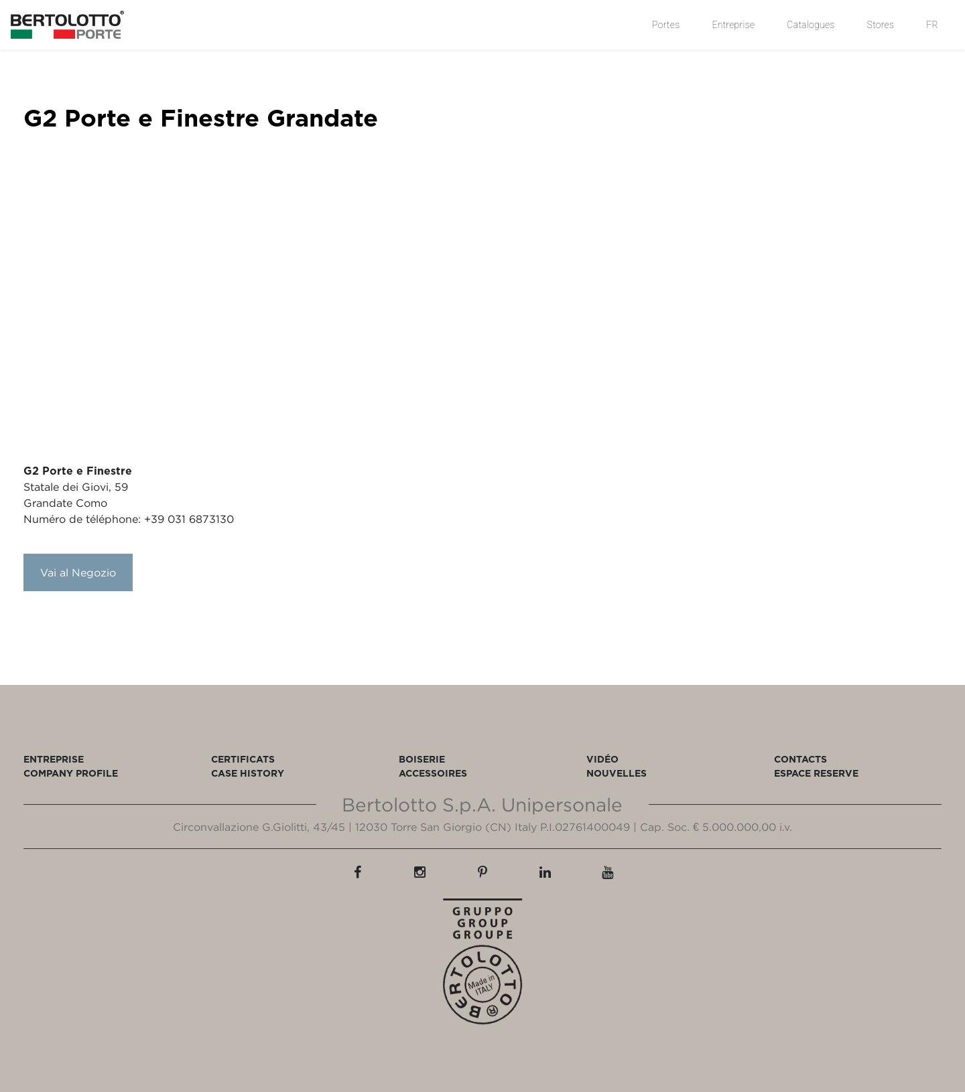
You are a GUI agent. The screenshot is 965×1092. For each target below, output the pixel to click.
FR (932, 24)
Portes (666, 24)
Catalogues (810, 24)
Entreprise (733, 24)
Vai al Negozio (78, 572)
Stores (881, 24)
